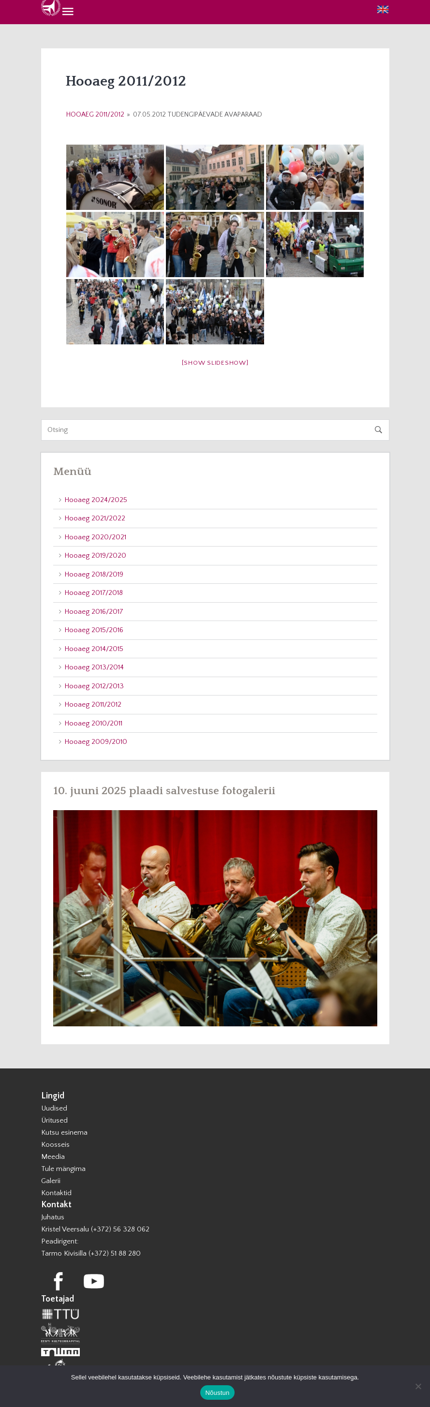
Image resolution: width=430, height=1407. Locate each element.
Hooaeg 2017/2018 (93, 593)
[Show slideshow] (215, 362)
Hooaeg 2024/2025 (95, 500)
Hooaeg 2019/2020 (95, 555)
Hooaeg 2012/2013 (94, 686)
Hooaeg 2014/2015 (93, 649)
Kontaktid (56, 1193)
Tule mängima (63, 1169)
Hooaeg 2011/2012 (95, 114)
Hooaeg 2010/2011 (93, 723)
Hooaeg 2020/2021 (95, 537)
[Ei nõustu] (418, 1386)
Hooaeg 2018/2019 (93, 574)
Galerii (50, 1181)
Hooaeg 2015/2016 (93, 630)
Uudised (54, 1108)
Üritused (54, 1120)
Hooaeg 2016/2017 (93, 611)
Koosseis (55, 1144)
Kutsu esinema (64, 1132)
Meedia (53, 1157)
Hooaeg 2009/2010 (95, 742)
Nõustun (217, 1392)
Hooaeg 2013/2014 (94, 667)
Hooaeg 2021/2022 (94, 518)
